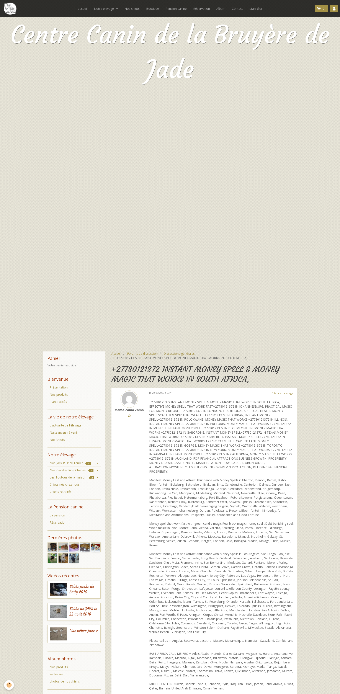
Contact (237, 9)
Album (220, 9)
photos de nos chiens (65, 681)
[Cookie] (9, 685)
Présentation (59, 387)
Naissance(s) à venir (64, 432)
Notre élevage (104, 9)
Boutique (152, 9)
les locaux (57, 674)
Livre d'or (255, 9)
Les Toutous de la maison (72, 477)
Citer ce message (282, 393)
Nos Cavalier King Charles (71, 470)
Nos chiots (132, 9)
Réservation (201, 9)
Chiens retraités (61, 492)
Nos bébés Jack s (83, 631)
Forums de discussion (142, 353)
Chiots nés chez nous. (65, 484)
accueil (82, 9)
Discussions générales (179, 353)
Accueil (116, 353)
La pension (57, 515)
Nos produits (59, 394)
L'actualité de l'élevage (65, 425)
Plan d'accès (58, 402)
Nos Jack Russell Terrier (70, 463)
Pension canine (176, 9)
